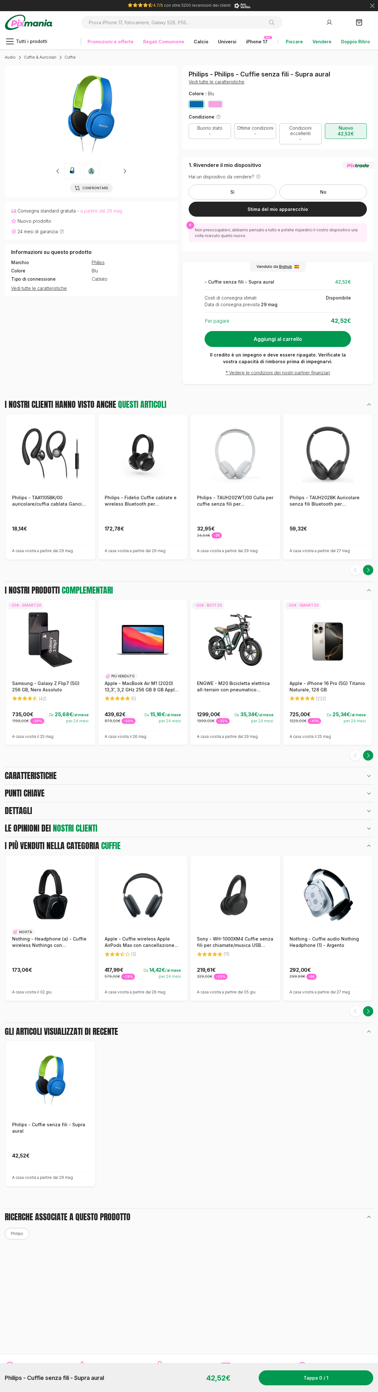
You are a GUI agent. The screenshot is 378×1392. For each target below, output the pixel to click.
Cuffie (70, 57)
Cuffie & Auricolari (40, 57)
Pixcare (294, 41)
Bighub (285, 266)
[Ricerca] (274, 22)
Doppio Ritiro (355, 41)
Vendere (322, 41)
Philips (98, 262)
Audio (10, 57)
